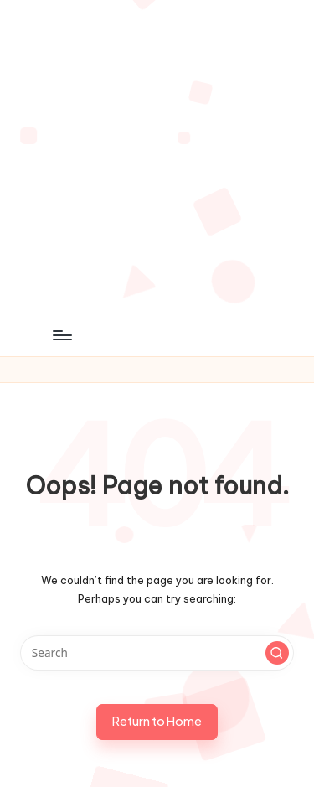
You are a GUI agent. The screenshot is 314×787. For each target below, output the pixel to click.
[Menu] (61, 334)
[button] (277, 653)
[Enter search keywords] (157, 653)
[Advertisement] (157, 157)
